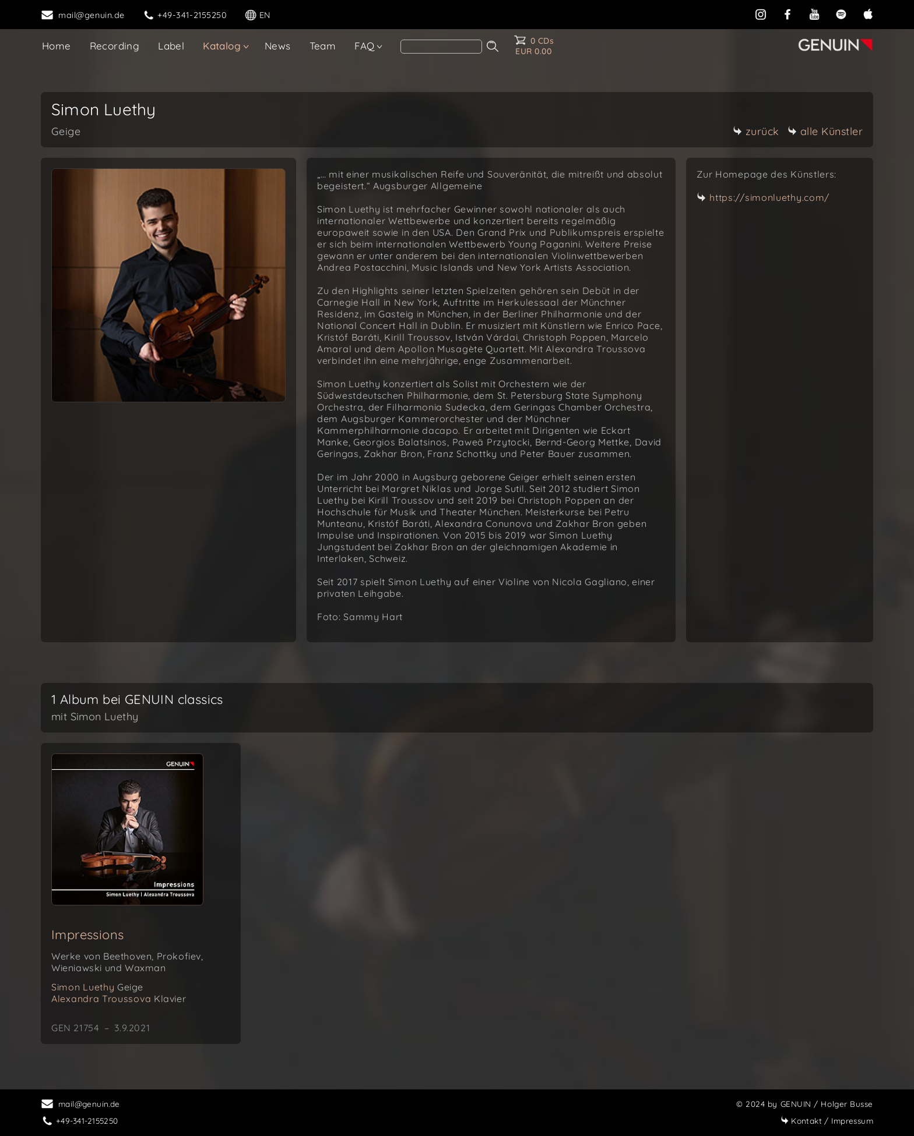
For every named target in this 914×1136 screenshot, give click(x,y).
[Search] (441, 47)
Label (171, 46)
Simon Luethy (97, 987)
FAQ (364, 46)
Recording (115, 46)
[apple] (868, 14)
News (278, 46)
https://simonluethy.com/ (769, 197)
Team (323, 46)
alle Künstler (825, 131)
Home (56, 46)
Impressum (827, 1121)
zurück (756, 131)
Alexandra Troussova (118, 998)
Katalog (222, 46)
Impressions (87, 934)
